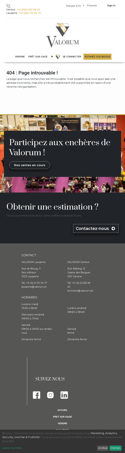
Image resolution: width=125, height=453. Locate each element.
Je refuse (103, 448)
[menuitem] (38, 57)
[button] (52, 57)
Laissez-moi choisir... (12, 448)
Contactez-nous (96, 228)
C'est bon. (116, 448)
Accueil (62, 410)
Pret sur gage (62, 416)
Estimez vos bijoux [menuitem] (97, 56)
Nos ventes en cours (29, 165)
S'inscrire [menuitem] (92, 5)
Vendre (62, 423)
